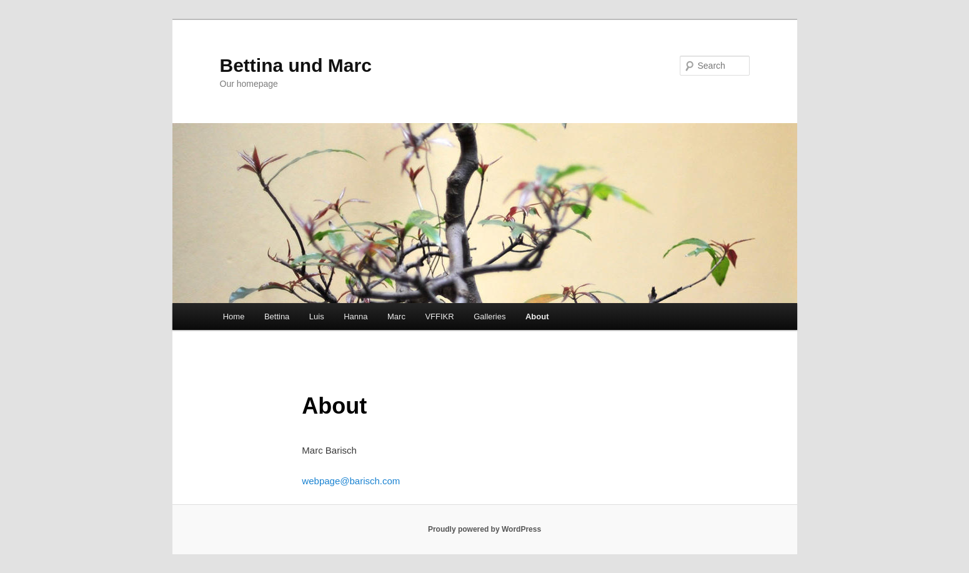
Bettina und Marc (296, 65)
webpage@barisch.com (351, 481)
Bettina (276, 316)
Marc (396, 316)
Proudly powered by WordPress (484, 529)
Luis (316, 316)
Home (234, 316)
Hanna (355, 316)
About (537, 316)
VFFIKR (439, 316)
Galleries (489, 316)
